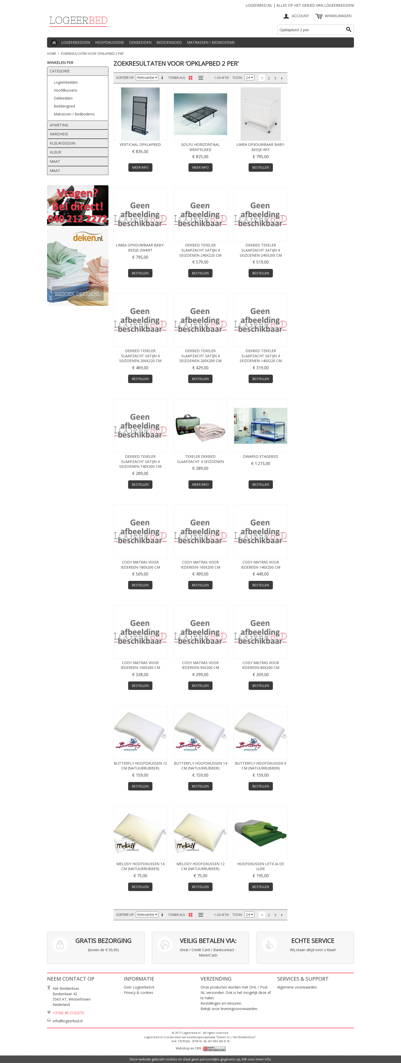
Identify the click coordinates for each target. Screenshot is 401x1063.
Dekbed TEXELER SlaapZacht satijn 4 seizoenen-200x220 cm (140, 355)
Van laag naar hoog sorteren (163, 78)
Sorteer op (125, 77)
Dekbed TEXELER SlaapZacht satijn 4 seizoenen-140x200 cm (140, 461)
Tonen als (176, 77)
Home (51, 53)
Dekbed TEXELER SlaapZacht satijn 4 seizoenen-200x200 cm (200, 355)
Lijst (199, 78)
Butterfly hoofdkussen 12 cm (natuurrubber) (140, 766)
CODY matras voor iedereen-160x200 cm (200, 565)
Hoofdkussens (109, 42)
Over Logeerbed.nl (139, 987)
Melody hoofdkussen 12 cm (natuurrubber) (200, 866)
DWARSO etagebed (260, 456)
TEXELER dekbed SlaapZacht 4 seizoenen (200, 459)
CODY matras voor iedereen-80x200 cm (260, 665)
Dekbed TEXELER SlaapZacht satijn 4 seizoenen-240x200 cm (261, 250)
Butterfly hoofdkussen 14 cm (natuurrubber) (200, 766)
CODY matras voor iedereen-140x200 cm (260, 565)
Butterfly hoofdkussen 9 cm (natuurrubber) (260, 766)
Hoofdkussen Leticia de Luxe (260, 866)
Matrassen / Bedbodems (211, 42)
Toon (237, 77)
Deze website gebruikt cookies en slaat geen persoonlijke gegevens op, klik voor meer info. (201, 1059)
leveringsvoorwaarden (239, 1008)
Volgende (282, 78)
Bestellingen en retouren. (221, 1003)
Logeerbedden (75, 42)
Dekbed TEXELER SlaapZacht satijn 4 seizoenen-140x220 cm (261, 355)
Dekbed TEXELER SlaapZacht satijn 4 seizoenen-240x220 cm (200, 250)
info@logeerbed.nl (68, 1020)
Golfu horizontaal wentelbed (200, 147)
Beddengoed (169, 42)
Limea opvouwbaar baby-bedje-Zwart (140, 248)
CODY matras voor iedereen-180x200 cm (140, 565)
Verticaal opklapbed (140, 144)
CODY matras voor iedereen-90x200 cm (200, 665)
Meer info (140, 167)
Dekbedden (140, 42)
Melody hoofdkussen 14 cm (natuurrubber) (140, 866)
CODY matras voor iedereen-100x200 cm (140, 665)
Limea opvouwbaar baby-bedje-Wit (260, 147)
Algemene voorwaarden (297, 987)
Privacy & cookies (138, 992)
